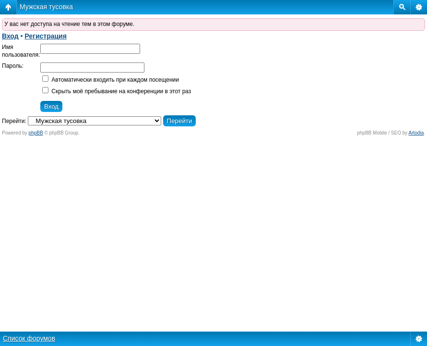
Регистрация (45, 36)
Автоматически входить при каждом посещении (110, 79)
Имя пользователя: (21, 51)
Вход (10, 36)
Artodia (416, 133)
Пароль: (13, 65)
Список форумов (29, 338)
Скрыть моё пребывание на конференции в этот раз (116, 91)
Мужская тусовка (46, 7)
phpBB (36, 133)
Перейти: (14, 121)
